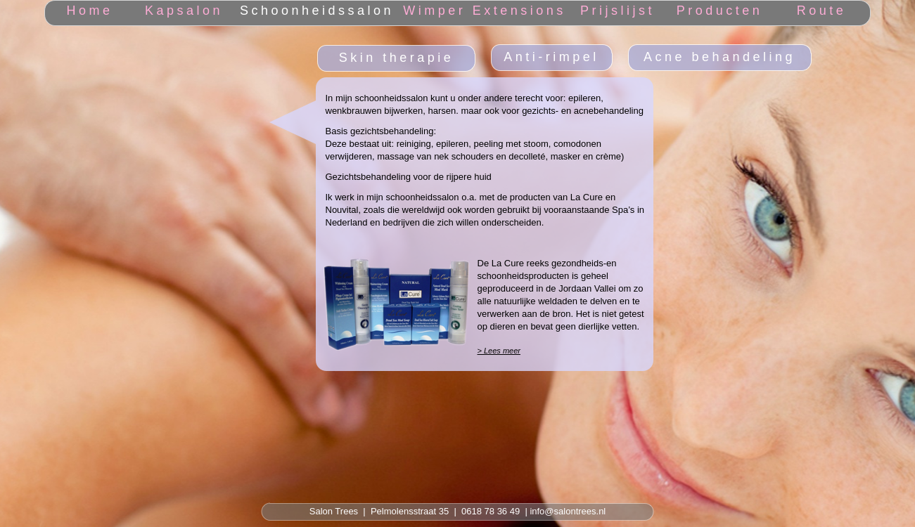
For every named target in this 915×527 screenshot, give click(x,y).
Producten (720, 11)
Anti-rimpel (551, 57)
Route (822, 11)
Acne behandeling (719, 57)
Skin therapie (396, 58)
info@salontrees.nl (568, 511)
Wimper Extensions (484, 11)
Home (89, 11)
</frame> (115, 60)
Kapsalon (184, 11)
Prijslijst (617, 11)
